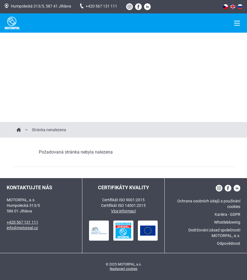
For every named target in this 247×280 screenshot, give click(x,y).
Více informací (123, 211)
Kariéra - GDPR (227, 214)
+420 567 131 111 (98, 5)
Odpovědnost (228, 243)
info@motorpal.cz (22, 228)
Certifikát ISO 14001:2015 (123, 205)
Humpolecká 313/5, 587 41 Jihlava (37, 5)
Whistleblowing (227, 222)
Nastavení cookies (123, 269)
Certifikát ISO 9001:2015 (123, 200)
